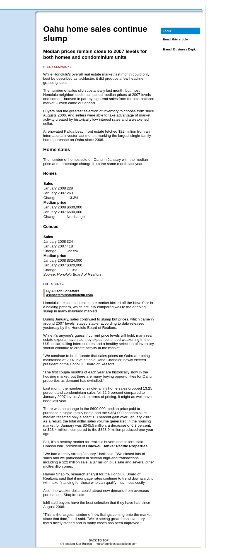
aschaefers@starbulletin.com (69, 295)
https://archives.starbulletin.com (116, 543)
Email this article (175, 39)
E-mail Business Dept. (179, 49)
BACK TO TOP (99, 540)
